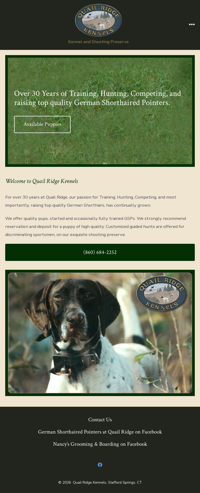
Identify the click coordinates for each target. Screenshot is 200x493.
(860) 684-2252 (100, 252)
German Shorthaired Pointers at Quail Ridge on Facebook (100, 431)
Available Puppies (42, 124)
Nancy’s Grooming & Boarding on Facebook (100, 444)
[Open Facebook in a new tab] (100, 465)
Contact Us (100, 419)
